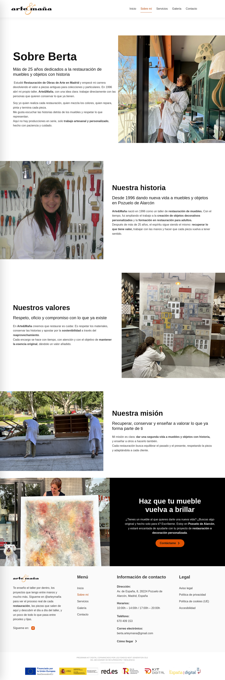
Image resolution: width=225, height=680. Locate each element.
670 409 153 (125, 620)
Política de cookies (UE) (194, 601)
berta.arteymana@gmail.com (135, 633)
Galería (176, 8)
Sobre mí (146, 8)
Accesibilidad (187, 608)
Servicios (162, 8)
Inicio (133, 8)
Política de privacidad (192, 594)
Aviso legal (186, 588)
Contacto (191, 8)
